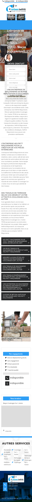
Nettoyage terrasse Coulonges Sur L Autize (26, 460)
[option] (11, 18)
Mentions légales (24, 498)
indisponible (8, 1)
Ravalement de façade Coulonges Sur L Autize (6, 454)
